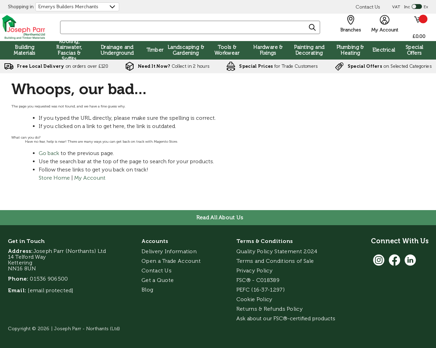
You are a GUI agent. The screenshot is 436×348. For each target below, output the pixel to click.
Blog (147, 289)
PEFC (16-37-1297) (261, 289)
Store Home (54, 178)
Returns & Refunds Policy (269, 309)
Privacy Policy (254, 270)
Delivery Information (169, 251)
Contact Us (368, 7)
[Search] (312, 28)
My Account (89, 178)
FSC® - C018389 (257, 280)
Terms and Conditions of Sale (275, 261)
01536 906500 (49, 278)
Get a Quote (157, 280)
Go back (49, 153)
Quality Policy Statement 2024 (276, 251)
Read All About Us (219, 217)
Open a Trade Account (171, 261)
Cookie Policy (254, 299)
